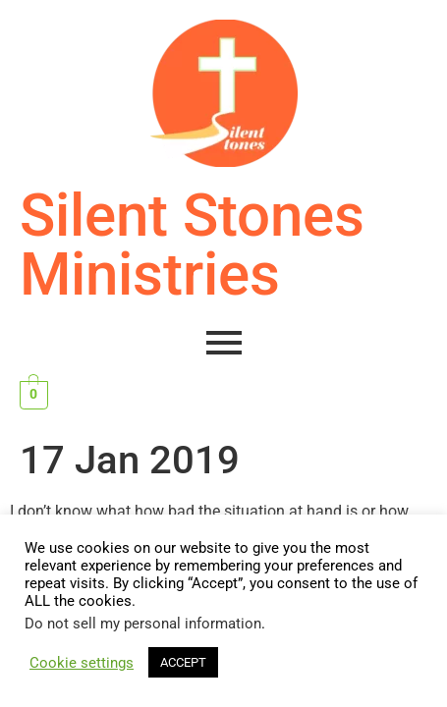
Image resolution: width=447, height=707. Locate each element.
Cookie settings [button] (81, 663)
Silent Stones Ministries (192, 245)
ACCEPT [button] (183, 662)
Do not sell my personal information (143, 623)
